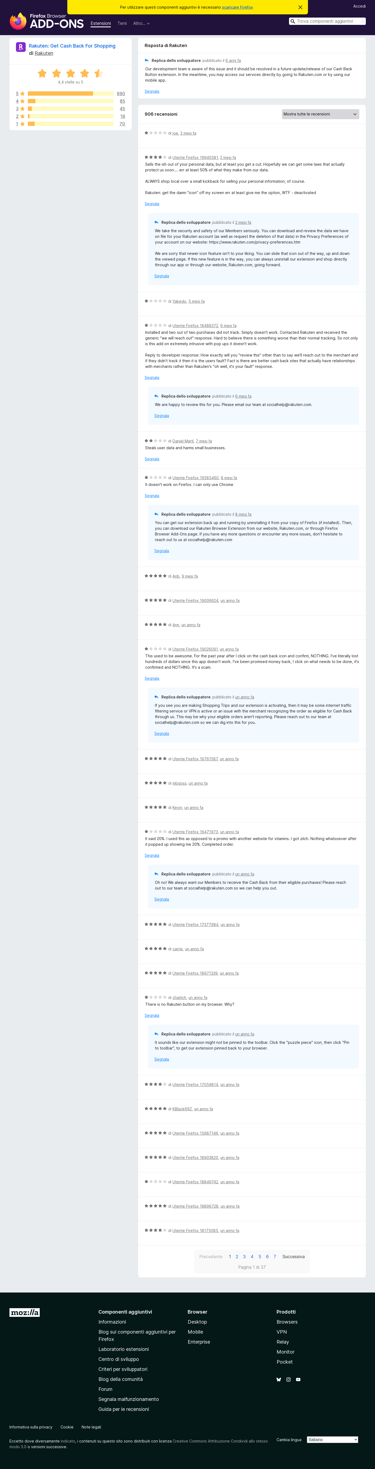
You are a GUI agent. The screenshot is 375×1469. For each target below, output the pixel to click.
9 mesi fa (190, 576)
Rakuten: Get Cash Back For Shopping (72, 46)
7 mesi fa (204, 441)
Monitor (285, 1352)
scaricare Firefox (237, 7)
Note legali (91, 1427)
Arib (176, 576)
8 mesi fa (229, 477)
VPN (282, 1332)
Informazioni (112, 1322)
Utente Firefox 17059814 (195, 1084)
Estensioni (101, 23)
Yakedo (179, 301)
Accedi (359, 6)
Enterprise (199, 1342)
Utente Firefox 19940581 (195, 157)
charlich (179, 997)
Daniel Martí (183, 441)
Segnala (152, 91)
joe (175, 133)
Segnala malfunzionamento (128, 1399)
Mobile (195, 1332)
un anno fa (230, 600)
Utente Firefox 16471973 (195, 832)
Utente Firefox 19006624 (195, 600)
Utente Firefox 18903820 (195, 1157)
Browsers (287, 1322)
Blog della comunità (120, 1379)
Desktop (197, 1322)
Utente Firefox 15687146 (195, 1133)
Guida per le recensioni (123, 1409)
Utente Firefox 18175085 (195, 1230)
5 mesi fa (196, 301)
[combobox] (327, 21)
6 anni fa (233, 60)
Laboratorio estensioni (123, 1349)
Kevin (177, 807)
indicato (68, 1441)
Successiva (294, 1256)
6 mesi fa (228, 325)
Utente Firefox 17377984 (195, 924)
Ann (175, 624)
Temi (122, 23)
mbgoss (179, 783)
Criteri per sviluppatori (122, 1369)
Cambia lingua (289, 1439)
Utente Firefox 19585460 (195, 477)
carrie (177, 949)
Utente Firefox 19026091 (195, 649)
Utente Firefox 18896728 (195, 1206)
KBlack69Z (182, 1109)
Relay (283, 1342)
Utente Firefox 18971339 (195, 973)
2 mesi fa (188, 133)
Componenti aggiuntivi (125, 1312)
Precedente (211, 1256)
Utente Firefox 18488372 (195, 325)
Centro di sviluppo (118, 1359)
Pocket (285, 1362)
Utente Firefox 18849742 (195, 1182)
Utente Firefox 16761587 (195, 759)
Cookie (67, 1427)
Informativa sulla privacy (30, 1427)
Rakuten (44, 53)
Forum (105, 1389)
